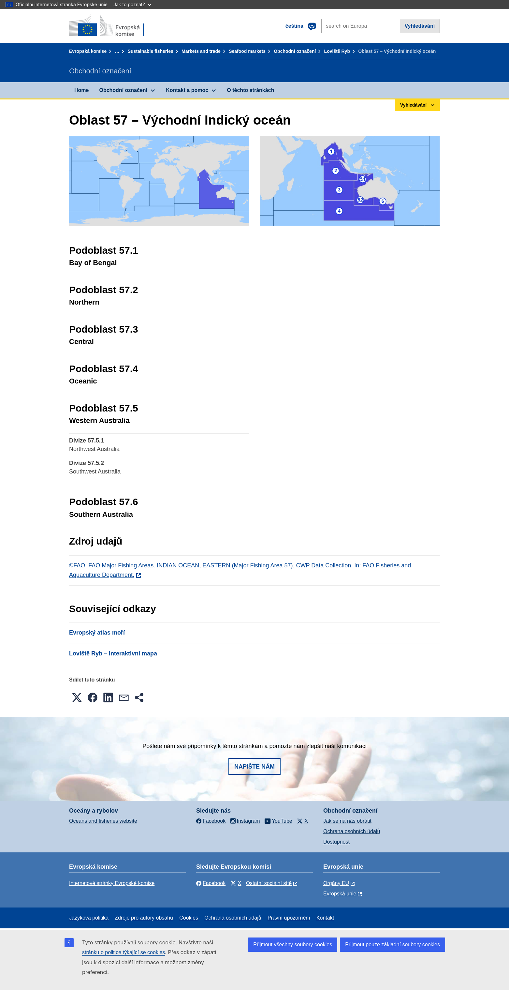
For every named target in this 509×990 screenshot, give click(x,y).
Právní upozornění (289, 918)
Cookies (188, 918)
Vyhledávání (419, 26)
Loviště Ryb (337, 51)
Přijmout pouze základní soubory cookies (392, 944)
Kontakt (325, 918)
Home (81, 90)
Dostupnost (336, 842)
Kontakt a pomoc (187, 90)
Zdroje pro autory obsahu (144, 918)
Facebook (210, 883)
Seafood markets (247, 51)
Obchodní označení (295, 51)
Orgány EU (336, 883)
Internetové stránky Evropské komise (111, 883)
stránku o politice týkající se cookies (123, 952)
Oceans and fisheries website (103, 821)
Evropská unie (339, 893)
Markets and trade (201, 51)
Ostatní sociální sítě (269, 883)
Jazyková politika (89, 918)
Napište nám (254, 766)
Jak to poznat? (132, 4)
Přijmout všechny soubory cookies (292, 944)
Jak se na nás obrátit (347, 821)
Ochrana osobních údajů (351, 831)
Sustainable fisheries (150, 51)
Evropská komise (88, 51)
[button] (76, 697)
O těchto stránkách (250, 90)
